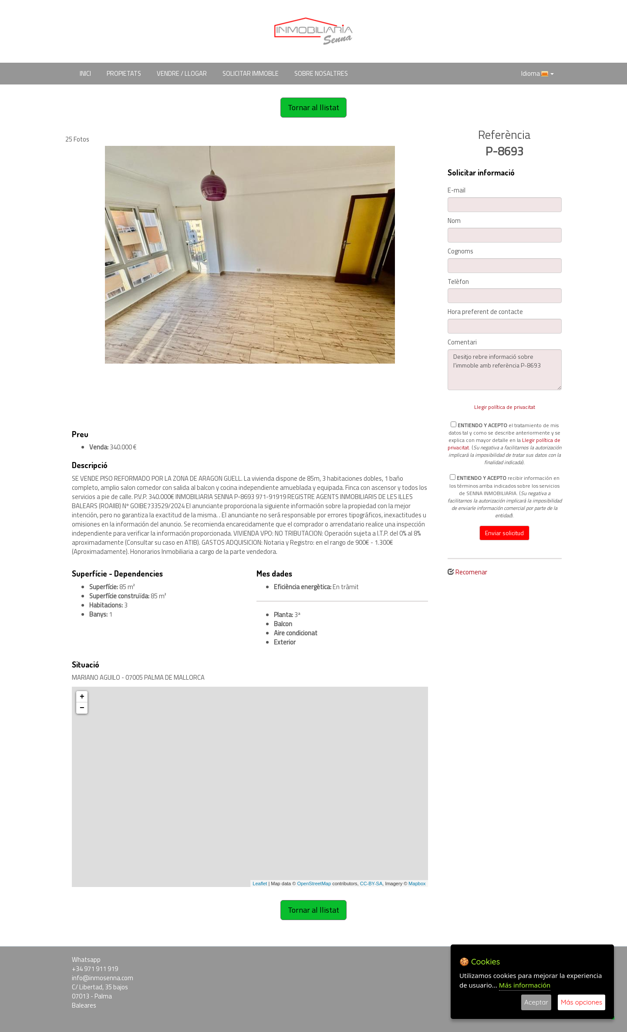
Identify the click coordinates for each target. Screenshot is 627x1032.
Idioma (537, 73)
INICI (85, 73)
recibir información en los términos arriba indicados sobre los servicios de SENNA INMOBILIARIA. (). (505, 496)
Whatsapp (86, 959)
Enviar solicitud (504, 532)
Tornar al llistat (313, 107)
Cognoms (460, 251)
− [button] (82, 708)
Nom (454, 221)
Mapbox (416, 883)
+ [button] (82, 696)
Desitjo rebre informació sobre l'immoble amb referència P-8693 (505, 369)
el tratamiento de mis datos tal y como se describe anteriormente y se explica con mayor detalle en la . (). (504, 443)
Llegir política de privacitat (504, 407)
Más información (525, 985)
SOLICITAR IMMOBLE (250, 73)
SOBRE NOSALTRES (321, 73)
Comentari (462, 342)
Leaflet (260, 883)
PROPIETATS (124, 73)
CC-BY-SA (371, 883)
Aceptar (536, 1002)
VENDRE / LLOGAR (182, 73)
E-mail (456, 190)
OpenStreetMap (314, 883)
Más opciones (581, 1002)
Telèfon (458, 282)
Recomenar (471, 572)
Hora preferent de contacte (485, 312)
